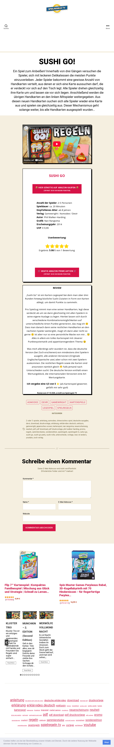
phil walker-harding (71, 429)
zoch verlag (38, 437)
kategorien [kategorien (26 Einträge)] (30, 710)
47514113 (65, 603)
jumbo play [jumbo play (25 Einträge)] (83, 706)
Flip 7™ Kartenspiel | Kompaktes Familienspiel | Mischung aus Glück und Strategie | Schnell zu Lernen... (27, 588)
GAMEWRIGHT (58, 402)
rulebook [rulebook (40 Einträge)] (42, 720)
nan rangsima (68, 426)
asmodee (52, 421)
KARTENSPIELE (77, 402)
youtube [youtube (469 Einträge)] (90, 725)
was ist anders (80, 435)
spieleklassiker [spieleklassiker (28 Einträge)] (22, 725)
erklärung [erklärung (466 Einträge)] (18, 705)
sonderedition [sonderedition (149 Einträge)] (93, 719)
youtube (29, 437)
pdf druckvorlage (56, 429)
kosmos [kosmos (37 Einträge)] (37, 710)
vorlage (70, 435)
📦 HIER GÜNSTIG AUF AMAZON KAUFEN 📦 (57, 188)
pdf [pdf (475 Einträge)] (45, 714)
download (35, 423)
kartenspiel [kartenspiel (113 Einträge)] (20, 709)
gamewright (31, 426)
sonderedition (51, 432)
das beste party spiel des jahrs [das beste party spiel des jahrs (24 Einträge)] (34, 701)
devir (28, 423)
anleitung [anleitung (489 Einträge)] (17, 700)
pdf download (42, 429)
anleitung (43, 421)
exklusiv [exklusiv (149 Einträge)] (61, 705)
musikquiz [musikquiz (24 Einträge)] (65, 710)
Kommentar (28, 479)
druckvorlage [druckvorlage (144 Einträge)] (96, 700)
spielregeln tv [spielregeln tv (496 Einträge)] (51, 725)
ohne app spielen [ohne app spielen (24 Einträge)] (16, 715)
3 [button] (24, 675)
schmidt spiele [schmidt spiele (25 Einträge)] (70, 720)
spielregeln (62, 432)
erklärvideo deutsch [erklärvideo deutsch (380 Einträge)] (41, 705)
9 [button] (37, 675)
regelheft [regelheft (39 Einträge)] (24, 720)
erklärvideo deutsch (68, 423)
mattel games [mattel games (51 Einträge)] (55, 710)
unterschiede (61, 435)
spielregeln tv (73, 432)
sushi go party (40, 435)
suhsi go (83, 432)
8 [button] (35, 675)
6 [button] (31, 675)
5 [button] (29, 675)
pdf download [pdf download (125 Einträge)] (56, 714)
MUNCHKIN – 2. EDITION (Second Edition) (29, 631)
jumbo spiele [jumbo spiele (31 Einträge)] (92, 706)
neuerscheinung (81, 426)
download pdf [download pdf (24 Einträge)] (84, 701)
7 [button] (33, 675)
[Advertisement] (57, 34)
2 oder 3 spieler (32, 421)
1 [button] (20, 675)
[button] (6, 642)
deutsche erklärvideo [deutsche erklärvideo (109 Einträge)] (55, 700)
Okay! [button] (106, 742)
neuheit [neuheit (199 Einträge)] (94, 709)
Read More (11, 663)
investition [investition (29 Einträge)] (75, 706)
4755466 (9, 600)
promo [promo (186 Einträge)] (98, 714)
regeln (28, 432)
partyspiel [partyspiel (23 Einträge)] (25, 715)
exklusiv (80, 423)
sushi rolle (50, 435)
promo (82, 429)
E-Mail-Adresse (65, 502)
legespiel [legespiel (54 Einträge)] (45, 710)
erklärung (55, 423)
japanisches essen (44, 426)
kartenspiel (57, 426)
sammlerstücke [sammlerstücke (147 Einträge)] (55, 719)
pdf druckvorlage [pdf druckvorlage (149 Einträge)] (75, 714)
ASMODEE (32, 402)
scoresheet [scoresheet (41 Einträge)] (80, 720)
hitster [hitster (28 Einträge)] (69, 706)
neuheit (29, 429)
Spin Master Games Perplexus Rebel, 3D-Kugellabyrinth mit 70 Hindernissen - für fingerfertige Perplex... (83, 590)
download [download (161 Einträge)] (73, 700)
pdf (34, 429)
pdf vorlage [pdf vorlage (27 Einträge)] (89, 715)
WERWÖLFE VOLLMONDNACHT (46, 627)
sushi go (29, 435)
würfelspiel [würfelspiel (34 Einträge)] (79, 725)
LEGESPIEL (48, 407)
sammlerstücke (38, 432)
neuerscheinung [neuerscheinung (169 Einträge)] (79, 709)
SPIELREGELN (64, 407)
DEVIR (45, 402)
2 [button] (22, 675)
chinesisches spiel (64, 421)
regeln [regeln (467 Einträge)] (33, 720)
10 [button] (39, 675)
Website (26, 514)
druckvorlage (45, 423)
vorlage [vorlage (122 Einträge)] (70, 725)
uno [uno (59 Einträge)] (63, 725)
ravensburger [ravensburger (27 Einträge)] (16, 720)
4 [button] (26, 675)
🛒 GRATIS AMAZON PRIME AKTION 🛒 (57, 272)
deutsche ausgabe (80, 421)
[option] (13, 638)
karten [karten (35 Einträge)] (100, 706)
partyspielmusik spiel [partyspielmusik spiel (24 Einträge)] (35, 715)
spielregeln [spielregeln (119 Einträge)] (34, 725)
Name (26, 502)
